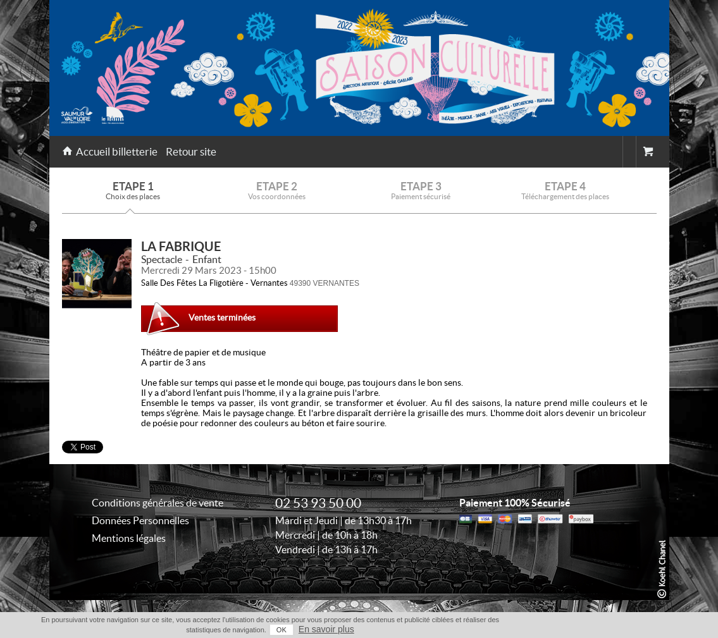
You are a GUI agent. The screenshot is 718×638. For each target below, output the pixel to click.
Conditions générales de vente (157, 502)
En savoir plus (326, 629)
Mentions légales (129, 538)
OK (281, 630)
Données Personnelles (140, 520)
